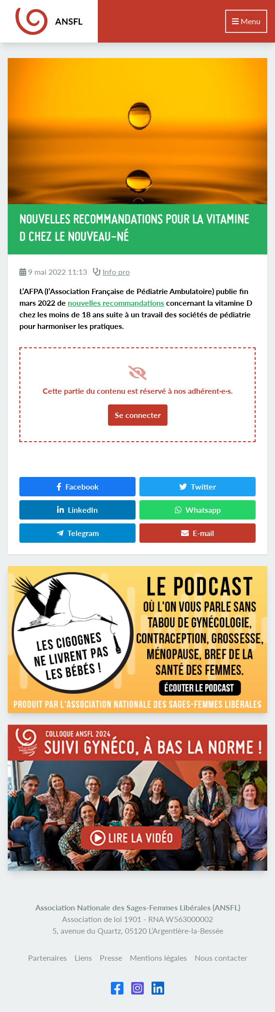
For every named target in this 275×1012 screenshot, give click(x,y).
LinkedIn (77, 509)
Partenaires (47, 957)
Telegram (78, 532)
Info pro (116, 271)
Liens (83, 957)
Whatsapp (198, 509)
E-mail (197, 532)
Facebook (78, 486)
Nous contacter (221, 957)
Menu (246, 21)
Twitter (197, 486)
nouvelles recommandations (116, 302)
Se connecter (138, 414)
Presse (111, 957)
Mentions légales (158, 957)
